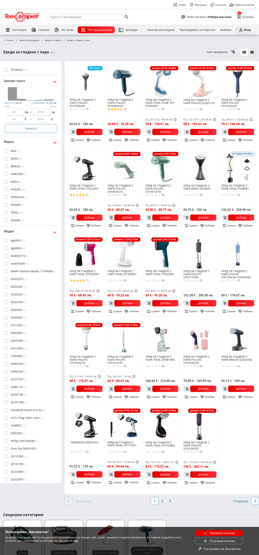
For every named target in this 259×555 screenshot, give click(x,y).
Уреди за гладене (51, 40)
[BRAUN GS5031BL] (238, 337)
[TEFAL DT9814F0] (162, 337)
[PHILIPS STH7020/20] (238, 81)
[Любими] (225, 30)
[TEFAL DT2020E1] (162, 252)
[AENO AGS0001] (200, 166)
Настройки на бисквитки (219, 549)
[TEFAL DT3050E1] (124, 252)
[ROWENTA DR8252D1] (86, 423)
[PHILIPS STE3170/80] (200, 252)
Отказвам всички (219, 541)
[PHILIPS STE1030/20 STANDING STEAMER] (238, 252)
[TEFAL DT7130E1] (124, 423)
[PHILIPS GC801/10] (200, 81)
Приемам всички (219, 533)
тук (75, 540)
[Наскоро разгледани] (161, 30)
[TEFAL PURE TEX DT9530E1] (162, 81)
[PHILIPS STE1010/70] (124, 337)
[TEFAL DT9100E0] (162, 423)
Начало (8, 40)
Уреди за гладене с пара (76, 40)
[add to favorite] (94, 140)
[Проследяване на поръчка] (197, 30)
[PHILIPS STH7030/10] (86, 337)
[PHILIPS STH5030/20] (200, 337)
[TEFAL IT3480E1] (238, 166)
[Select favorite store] (206, 17)
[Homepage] (22, 17)
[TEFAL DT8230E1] (86, 166)
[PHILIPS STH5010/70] (124, 166)
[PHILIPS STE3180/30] (200, 423)
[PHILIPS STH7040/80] (86, 81)
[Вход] (244, 30)
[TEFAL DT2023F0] (86, 252)
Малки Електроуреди (27, 40)
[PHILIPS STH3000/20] (124, 81)
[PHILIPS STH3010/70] (162, 166)
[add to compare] (77, 140)
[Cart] (245, 17)
